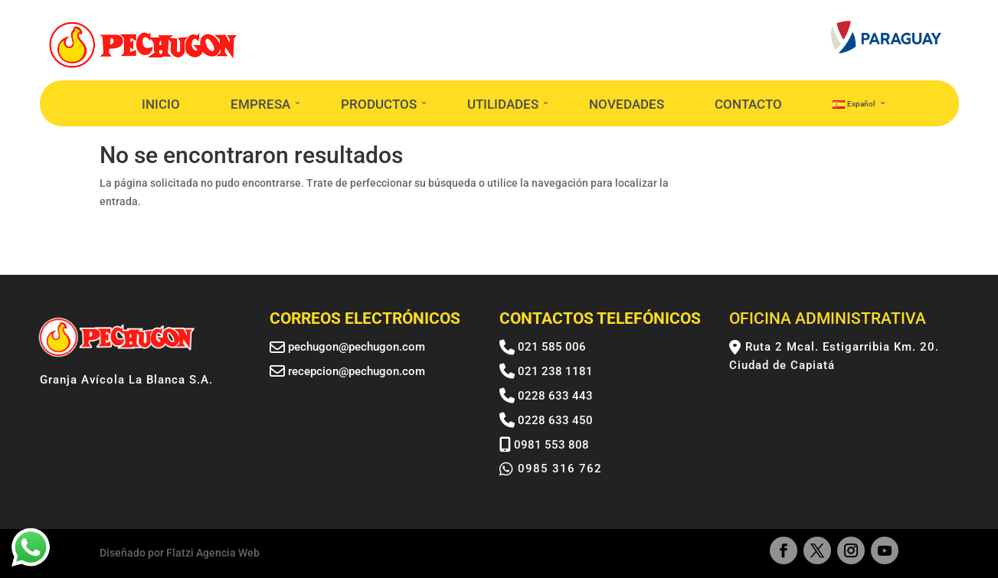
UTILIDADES (502, 104)
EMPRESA (260, 104)
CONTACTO (748, 104)
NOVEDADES (626, 104)
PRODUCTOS (379, 104)
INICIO (161, 104)
